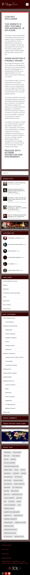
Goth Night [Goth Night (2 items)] (18, 477)
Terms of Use (7, 308)
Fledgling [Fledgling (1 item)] (16, 473)
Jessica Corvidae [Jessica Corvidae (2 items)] (19, 484)
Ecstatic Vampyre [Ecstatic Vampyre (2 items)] (9, 463)
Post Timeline (7, 304)
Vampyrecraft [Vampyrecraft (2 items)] (8, 522)
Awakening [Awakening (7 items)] (7, 452)
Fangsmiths (8, 400)
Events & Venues (9, 396)
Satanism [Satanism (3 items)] (11, 501)
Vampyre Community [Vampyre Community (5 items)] (10, 519)
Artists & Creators (10, 385)
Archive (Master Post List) (10, 281)
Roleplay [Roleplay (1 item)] (19, 498)
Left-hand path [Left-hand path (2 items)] (17, 487)
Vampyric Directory (8, 381)
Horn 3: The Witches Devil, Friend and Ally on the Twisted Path (17, 215)
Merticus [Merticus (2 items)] (7, 494)
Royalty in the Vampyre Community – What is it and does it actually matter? (17, 207)
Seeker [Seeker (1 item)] (19, 501)
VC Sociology (17, 210)
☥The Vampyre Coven (9, 318)
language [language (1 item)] (7, 487)
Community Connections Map (11, 293)
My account (6, 301)
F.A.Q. (4, 297)
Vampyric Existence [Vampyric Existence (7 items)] (10, 533)
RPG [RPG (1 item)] (5, 501)
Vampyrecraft (18, 218)
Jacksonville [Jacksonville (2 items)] (8, 484)
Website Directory (10, 408)
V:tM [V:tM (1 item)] (19, 505)
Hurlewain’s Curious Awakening (16, 182)
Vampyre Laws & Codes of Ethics (14, 357)
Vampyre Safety (9, 345)
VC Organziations (10, 404)
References (8, 349)
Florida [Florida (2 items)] (23, 473)
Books (7, 388)
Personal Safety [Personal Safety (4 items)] (17, 494)
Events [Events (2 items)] (23, 470)
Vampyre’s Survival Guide (10, 326)
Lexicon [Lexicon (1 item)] (6, 491)
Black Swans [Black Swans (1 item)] (17, 452)
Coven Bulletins (9, 322)
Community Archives (11, 365)
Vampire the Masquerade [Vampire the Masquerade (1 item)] (11, 512)
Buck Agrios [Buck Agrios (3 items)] (16, 456)
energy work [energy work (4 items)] (8, 470)
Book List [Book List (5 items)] (7, 456)
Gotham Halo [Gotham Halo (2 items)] (8, 477)
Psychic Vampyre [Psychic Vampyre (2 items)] (9, 498)
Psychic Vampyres (10, 334)
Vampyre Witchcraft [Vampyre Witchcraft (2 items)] (10, 529)
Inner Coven (6, 412)
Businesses (8, 392)
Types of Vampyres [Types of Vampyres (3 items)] (9, 505)
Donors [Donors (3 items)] (13, 459)
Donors (7, 341)
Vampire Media (7, 377)
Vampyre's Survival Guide (20, 202)
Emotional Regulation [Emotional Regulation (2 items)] (11, 466)
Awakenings (17, 184)
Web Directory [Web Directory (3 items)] (18, 536)
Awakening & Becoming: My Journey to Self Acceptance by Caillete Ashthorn (16, 190)
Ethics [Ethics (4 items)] (16, 470)
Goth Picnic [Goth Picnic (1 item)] (7, 480)
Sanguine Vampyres (10, 337)
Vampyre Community (9, 353)
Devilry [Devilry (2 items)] (6, 459)
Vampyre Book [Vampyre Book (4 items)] (18, 515)
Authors (5, 285)
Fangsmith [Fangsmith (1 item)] (7, 473)
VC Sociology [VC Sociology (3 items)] (8, 536)
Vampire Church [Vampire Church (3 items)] (9, 508)
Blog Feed (5, 289)
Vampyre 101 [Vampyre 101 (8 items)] (7, 515)
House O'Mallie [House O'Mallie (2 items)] (18, 480)
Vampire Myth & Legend (10, 373)
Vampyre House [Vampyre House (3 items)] (8, 526)
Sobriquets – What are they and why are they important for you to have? (17, 199)
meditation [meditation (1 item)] (14, 491)
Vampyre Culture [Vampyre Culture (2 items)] (20, 522)
